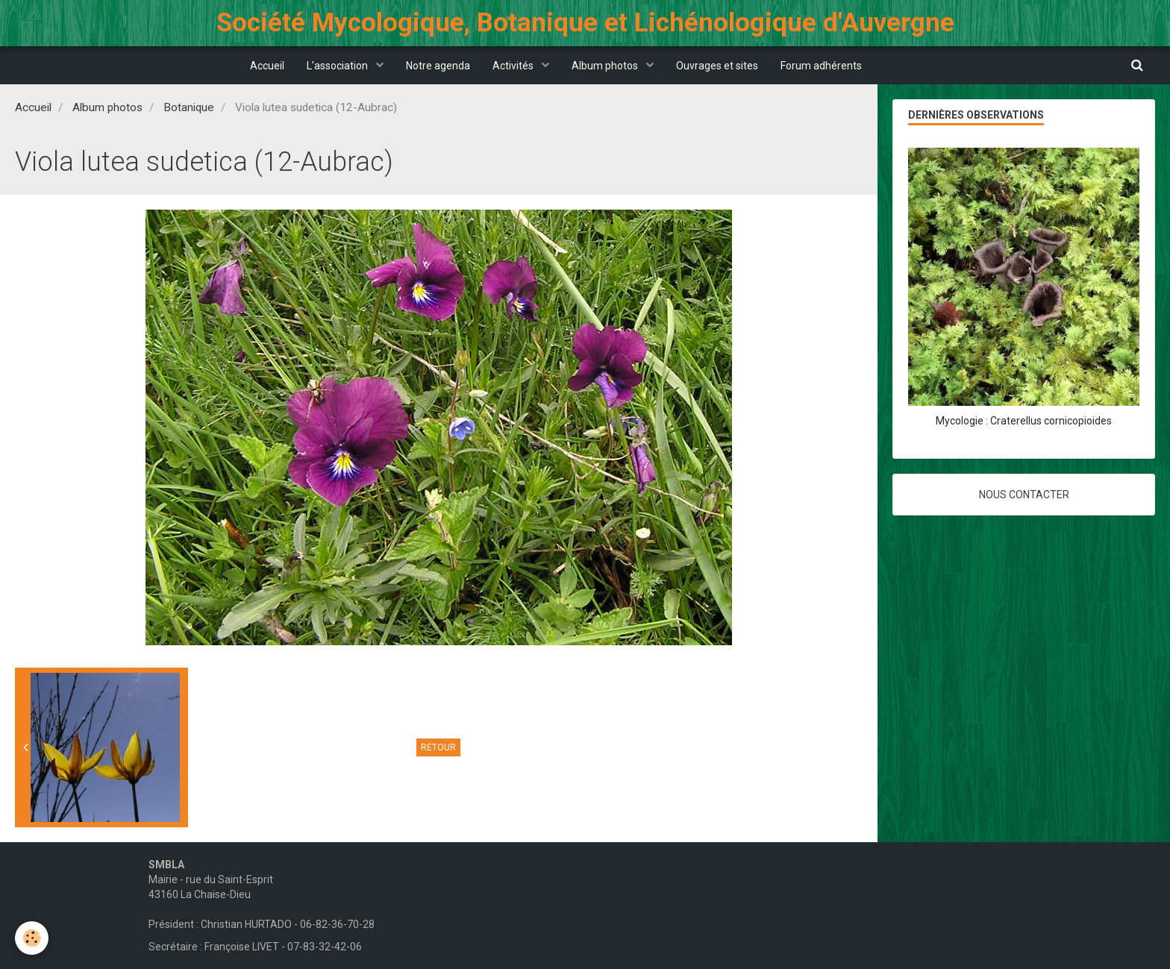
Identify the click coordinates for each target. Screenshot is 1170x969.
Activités (514, 66)
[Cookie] (32, 938)
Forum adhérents (821, 66)
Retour (438, 747)
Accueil (267, 66)
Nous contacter (1024, 495)
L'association (338, 66)
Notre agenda (438, 66)
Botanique (188, 107)
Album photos (606, 66)
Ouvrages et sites (717, 66)
